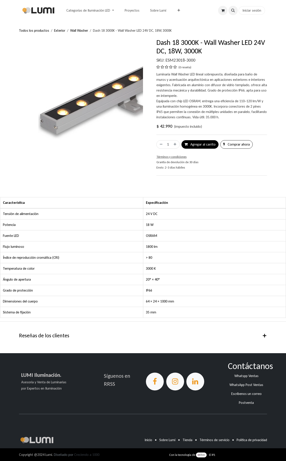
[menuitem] (90, 10)
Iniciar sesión (251, 10)
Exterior (59, 30)
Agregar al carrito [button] (200, 144)
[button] (233, 10)
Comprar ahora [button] (236, 144)
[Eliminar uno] (161, 144)
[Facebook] (155, 381)
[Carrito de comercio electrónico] (222, 10)
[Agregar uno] (175, 144)
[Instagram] (175, 381)
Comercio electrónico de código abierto (241, 455)
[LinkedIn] (195, 381)
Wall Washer (79, 30)
